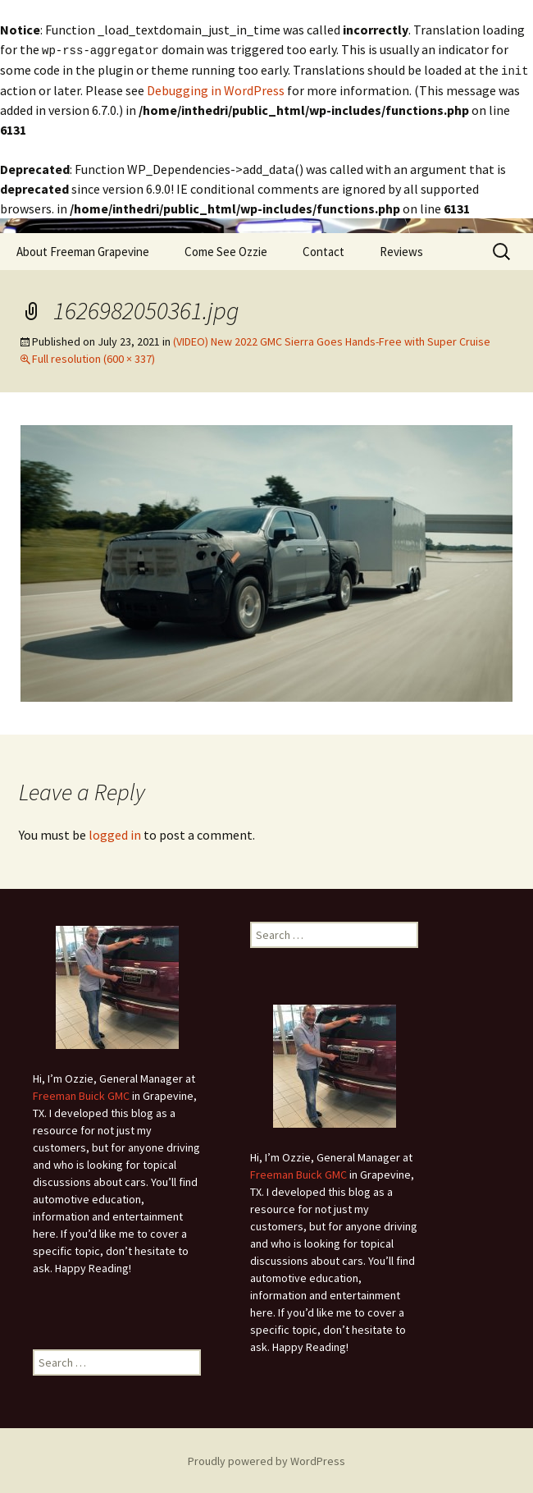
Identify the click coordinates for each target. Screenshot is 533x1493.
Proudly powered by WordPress (266, 1459)
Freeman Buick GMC (81, 1094)
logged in (115, 833)
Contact (323, 250)
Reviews (401, 250)
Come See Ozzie (225, 250)
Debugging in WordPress (216, 88)
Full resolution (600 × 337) (93, 357)
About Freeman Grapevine (82, 250)
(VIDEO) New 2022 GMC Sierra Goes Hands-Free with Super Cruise (331, 339)
